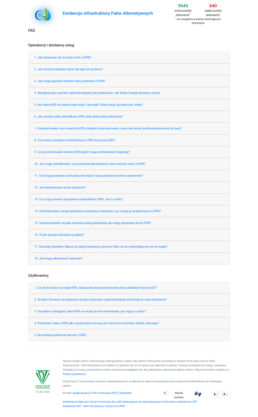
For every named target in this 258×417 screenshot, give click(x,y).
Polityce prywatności (74, 374)
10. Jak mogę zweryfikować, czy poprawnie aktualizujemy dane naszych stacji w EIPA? (90, 164)
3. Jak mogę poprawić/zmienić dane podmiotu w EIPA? (69, 81)
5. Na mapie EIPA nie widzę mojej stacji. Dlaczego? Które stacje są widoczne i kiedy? (88, 104)
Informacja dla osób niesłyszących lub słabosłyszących (130, 401)
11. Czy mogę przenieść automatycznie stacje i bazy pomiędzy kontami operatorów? (88, 175)
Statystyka (126, 393)
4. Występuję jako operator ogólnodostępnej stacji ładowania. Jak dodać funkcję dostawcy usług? (97, 93)
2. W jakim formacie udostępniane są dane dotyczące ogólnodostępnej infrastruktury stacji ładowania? (100, 299)
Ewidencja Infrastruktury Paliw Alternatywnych (108, 13)
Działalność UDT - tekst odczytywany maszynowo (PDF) (94, 406)
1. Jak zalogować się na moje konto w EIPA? (62, 57)
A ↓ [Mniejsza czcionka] (225, 394)
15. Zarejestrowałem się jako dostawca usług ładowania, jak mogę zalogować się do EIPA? (92, 223)
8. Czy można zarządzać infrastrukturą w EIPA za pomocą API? (74, 140)
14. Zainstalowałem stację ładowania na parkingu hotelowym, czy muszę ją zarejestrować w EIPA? (97, 211)
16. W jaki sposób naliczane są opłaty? (59, 235)
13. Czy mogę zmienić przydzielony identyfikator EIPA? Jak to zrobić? (78, 199)
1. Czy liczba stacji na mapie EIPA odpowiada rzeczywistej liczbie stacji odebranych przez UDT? (95, 287)
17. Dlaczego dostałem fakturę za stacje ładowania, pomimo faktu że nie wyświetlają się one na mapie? (101, 246)
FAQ (95, 393)
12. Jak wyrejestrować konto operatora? (60, 187)
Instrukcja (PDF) (109, 393)
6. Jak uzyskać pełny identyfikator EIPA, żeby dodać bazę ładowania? (78, 116)
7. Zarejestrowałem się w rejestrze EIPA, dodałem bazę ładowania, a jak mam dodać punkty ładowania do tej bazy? (108, 128)
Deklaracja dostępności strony (80, 401)
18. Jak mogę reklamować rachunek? (58, 258)
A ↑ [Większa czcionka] (216, 394)
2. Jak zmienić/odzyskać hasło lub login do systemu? (68, 69)
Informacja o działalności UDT (180, 401)
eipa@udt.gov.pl (82, 393)
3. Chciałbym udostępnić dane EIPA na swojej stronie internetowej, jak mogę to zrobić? (90, 311)
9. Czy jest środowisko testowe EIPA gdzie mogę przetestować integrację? (82, 152)
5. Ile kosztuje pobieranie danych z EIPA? (60, 335)
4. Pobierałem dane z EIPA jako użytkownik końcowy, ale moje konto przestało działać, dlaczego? (96, 323)
